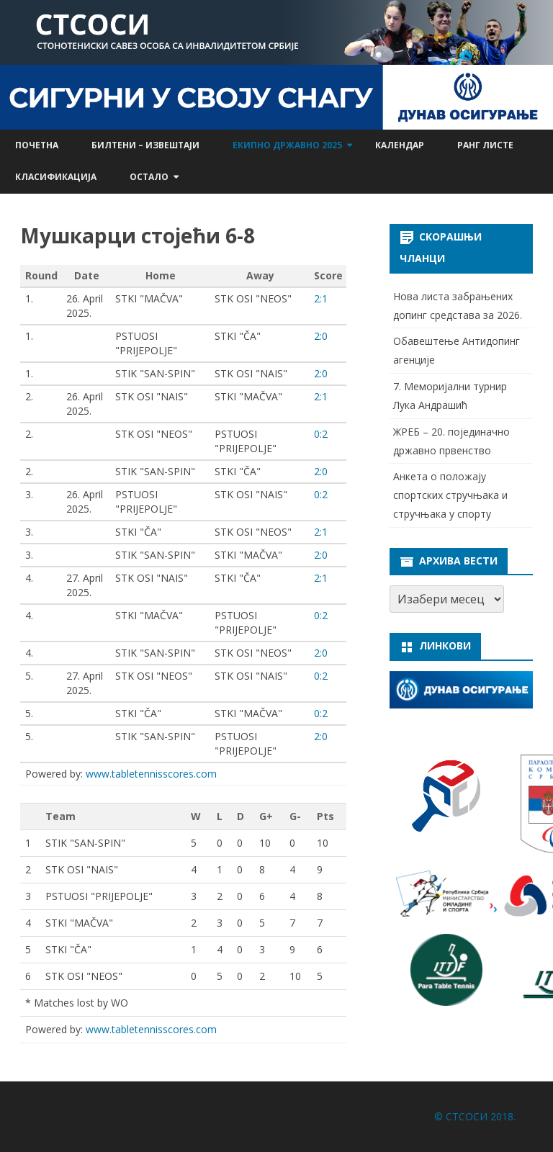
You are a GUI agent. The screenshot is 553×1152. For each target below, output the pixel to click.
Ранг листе (485, 145)
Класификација (55, 177)
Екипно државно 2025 (287, 145)
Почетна (36, 145)
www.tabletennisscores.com (151, 773)
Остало (149, 177)
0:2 (321, 434)
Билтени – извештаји (145, 145)
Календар (399, 145)
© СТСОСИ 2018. (475, 1116)
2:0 (321, 336)
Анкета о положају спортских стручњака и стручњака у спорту (450, 495)
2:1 (321, 298)
